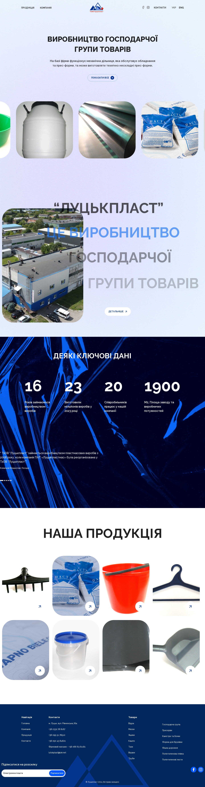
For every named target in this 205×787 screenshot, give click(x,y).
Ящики (131, 735)
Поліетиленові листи (172, 759)
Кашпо (131, 741)
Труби (131, 758)
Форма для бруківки (172, 742)
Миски (131, 729)
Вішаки (131, 752)
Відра (131, 723)
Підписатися (57, 773)
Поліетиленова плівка (173, 754)
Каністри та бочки (171, 736)
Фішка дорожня (170, 748)
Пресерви (167, 730)
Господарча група (171, 724)
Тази (130, 747)
